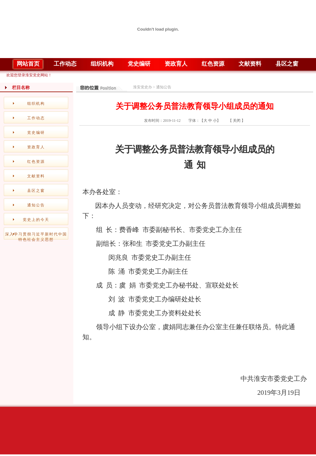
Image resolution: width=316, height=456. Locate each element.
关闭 (236, 120)
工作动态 (36, 118)
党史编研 (36, 132)
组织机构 (36, 103)
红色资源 (36, 161)
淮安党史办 (142, 87)
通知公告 (36, 205)
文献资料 (36, 176)
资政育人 (36, 147)
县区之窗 (36, 190)
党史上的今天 (36, 219)
